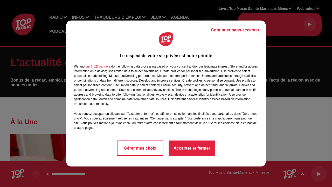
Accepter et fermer (192, 148)
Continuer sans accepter (235, 30)
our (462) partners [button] (97, 66)
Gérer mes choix (140, 148)
